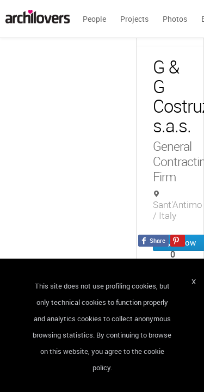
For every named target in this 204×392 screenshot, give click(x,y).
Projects (134, 19)
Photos (175, 19)
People (94, 19)
